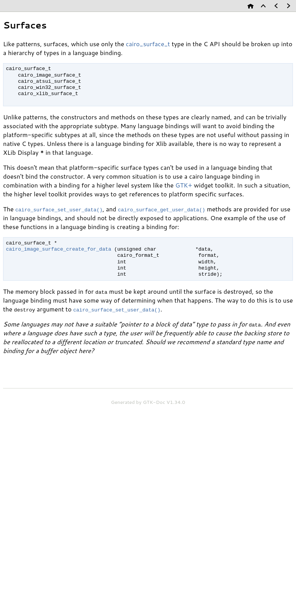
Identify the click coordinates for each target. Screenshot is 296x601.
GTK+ (183, 185)
